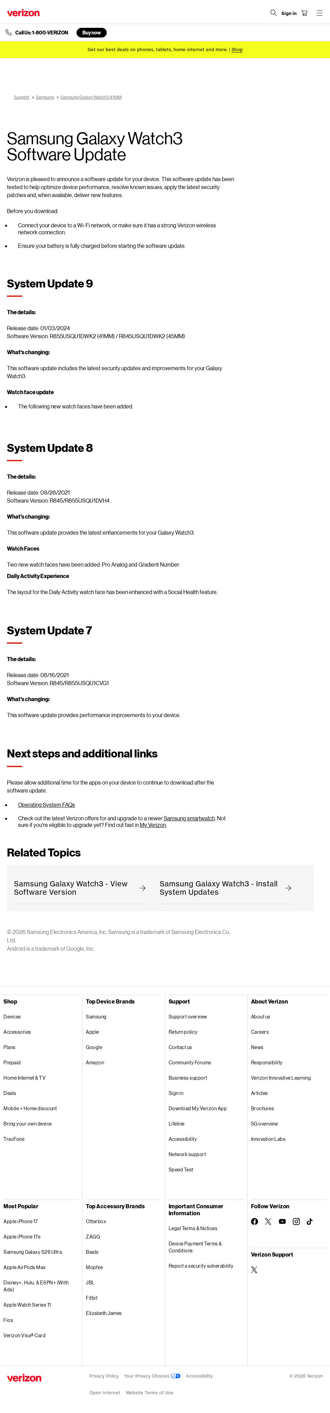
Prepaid (12, 1062)
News (257, 1047)
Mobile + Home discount (30, 1108)
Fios (8, 1320)
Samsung (96, 1017)
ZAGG (93, 1237)
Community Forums (190, 1062)
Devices (12, 1017)
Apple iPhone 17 (20, 1221)
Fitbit (91, 1298)
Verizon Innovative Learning (281, 1078)
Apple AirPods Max (24, 1267)
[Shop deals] (237, 49)
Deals (9, 1093)
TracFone (13, 1139)
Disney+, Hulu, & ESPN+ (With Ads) (36, 1286)
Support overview (188, 1017)
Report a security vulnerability (201, 1266)
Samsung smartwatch (189, 818)
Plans (9, 1047)
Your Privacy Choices (152, 1376)
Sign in (176, 1093)
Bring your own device (27, 1124)
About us (261, 1017)
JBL (90, 1282)
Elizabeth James (104, 1313)
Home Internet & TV (24, 1078)
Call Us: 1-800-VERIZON (41, 32)
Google (94, 1047)
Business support (188, 1078)
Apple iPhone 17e (21, 1237)
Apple (92, 1032)
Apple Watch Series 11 (27, 1305)
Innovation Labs (268, 1139)
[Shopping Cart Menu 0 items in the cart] (304, 13)
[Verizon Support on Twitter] (254, 1269)
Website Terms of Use (150, 1392)
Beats (92, 1252)
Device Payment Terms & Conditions (195, 1247)
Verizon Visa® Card (24, 1335)
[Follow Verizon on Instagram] (296, 1221)
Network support (187, 1154)
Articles (259, 1093)
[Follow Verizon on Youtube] (282, 1221)
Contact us (180, 1047)
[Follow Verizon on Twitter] (268, 1221)
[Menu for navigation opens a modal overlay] (319, 13)
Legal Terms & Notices (193, 1228)
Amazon (95, 1062)
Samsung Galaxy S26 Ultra (32, 1252)
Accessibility (183, 1139)
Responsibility (267, 1062)
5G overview (264, 1124)
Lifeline (177, 1124)
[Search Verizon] (273, 13)
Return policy (183, 1032)
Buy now (91, 32)
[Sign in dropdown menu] (289, 13)
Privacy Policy (104, 1376)
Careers (260, 1032)
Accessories (17, 1032)
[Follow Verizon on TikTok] (310, 1221)
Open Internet (104, 1392)
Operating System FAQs (46, 804)
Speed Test (181, 1169)
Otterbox (96, 1221)
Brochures (262, 1108)
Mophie (94, 1267)
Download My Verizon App (198, 1108)
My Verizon (153, 824)
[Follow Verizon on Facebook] (254, 1221)
